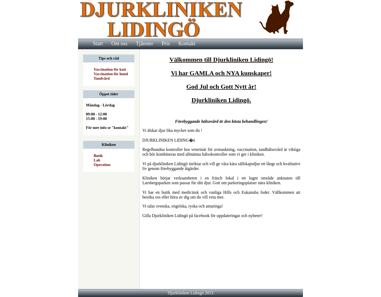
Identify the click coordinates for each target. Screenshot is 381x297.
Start (98, 43)
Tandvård (102, 78)
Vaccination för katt (110, 69)
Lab (97, 160)
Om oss (119, 43)
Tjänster (144, 43)
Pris (166, 43)
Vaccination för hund (111, 74)
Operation (102, 165)
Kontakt (186, 43)
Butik (98, 156)
